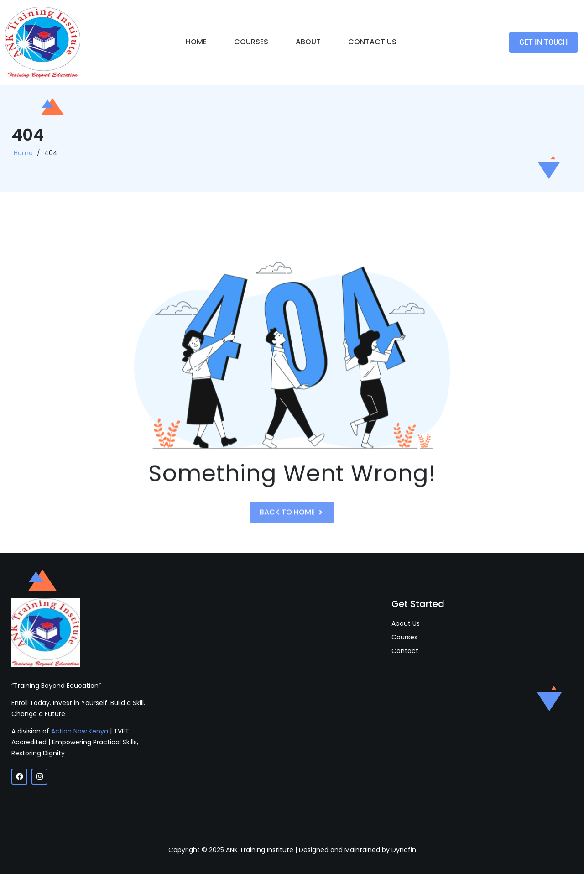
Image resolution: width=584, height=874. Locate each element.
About (308, 42)
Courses (251, 42)
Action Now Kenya (79, 731)
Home (196, 42)
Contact (404, 651)
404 (50, 155)
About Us (405, 623)
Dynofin (403, 849)
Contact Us (372, 42)
